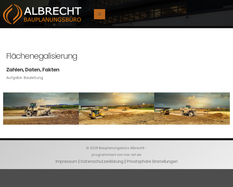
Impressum (66, 161)
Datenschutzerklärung (102, 161)
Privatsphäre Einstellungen (152, 161)
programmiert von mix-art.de (116, 154)
